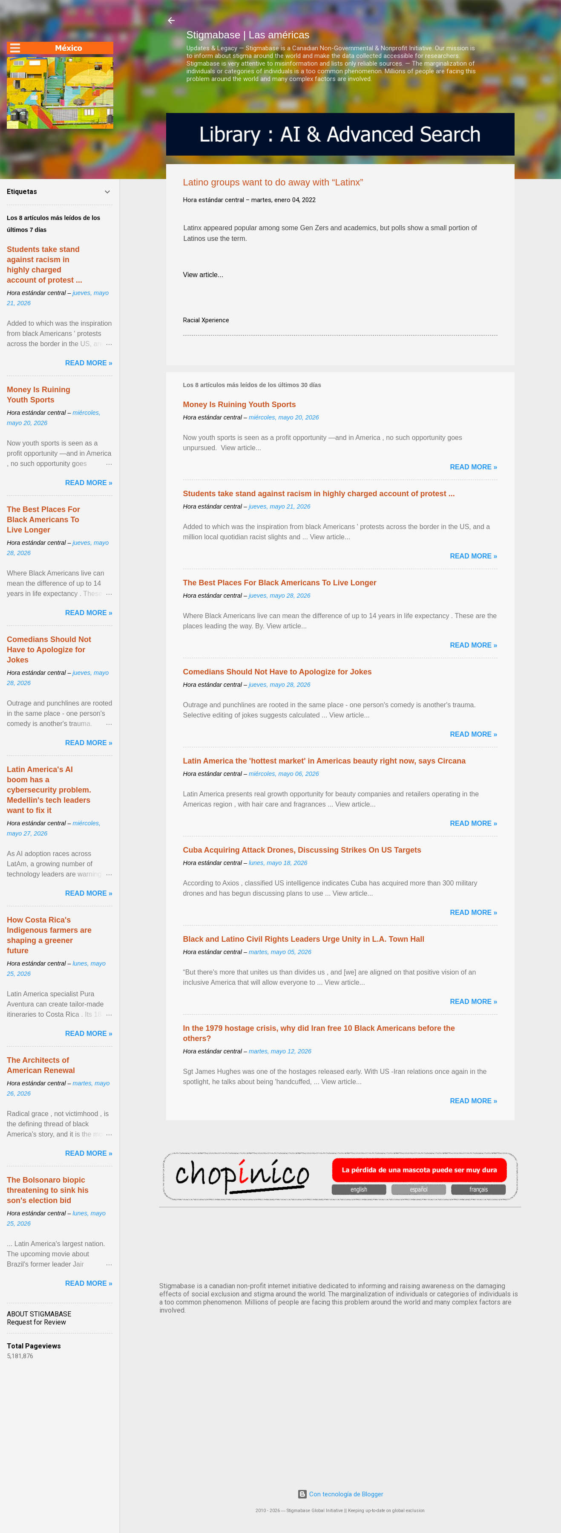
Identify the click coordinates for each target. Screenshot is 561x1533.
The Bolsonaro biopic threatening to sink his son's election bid (48, 1190)
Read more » (473, 467)
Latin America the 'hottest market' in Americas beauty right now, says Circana (324, 761)
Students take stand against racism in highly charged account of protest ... (319, 493)
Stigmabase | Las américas (248, 34)
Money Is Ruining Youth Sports (239, 404)
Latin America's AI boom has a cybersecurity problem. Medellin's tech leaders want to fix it (49, 790)
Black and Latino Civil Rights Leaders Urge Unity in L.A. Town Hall (304, 939)
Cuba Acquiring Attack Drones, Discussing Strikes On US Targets (302, 850)
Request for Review (36, 1322)
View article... (203, 274)
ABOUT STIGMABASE (39, 1314)
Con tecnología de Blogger (340, 1494)
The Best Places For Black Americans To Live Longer (280, 582)
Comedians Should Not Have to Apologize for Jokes (277, 672)
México (340, 1243)
